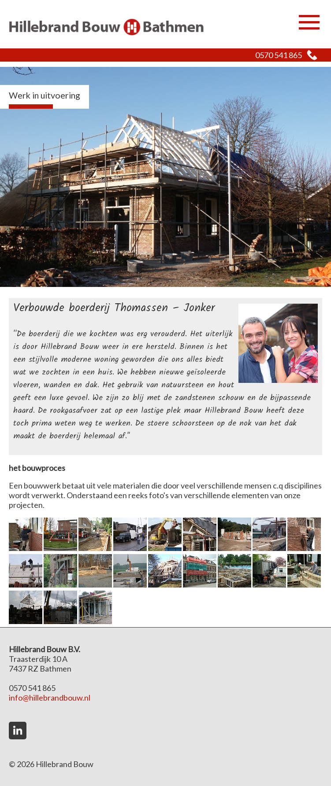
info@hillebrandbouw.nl (49, 697)
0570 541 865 (278, 55)
